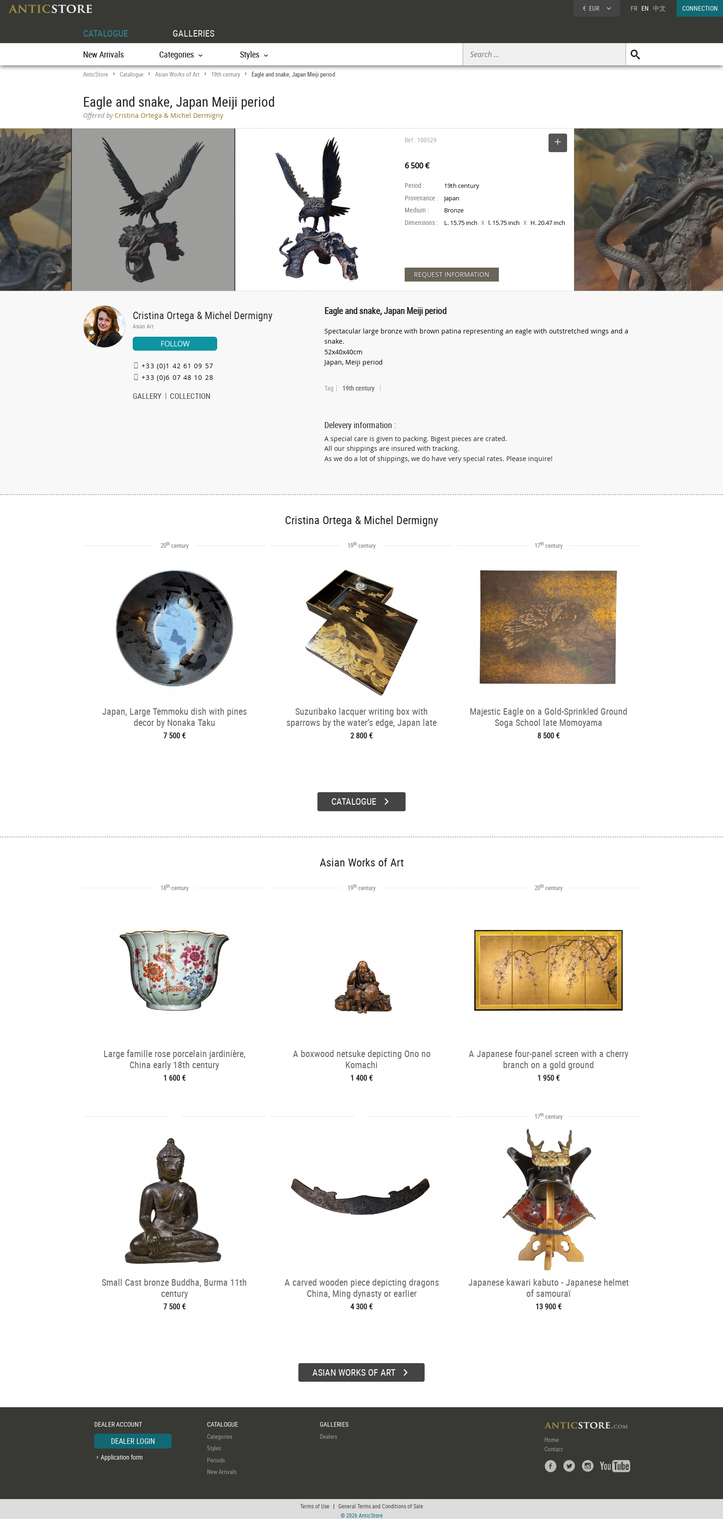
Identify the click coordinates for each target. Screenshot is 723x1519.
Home (551, 1436)
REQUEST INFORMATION (452, 274)
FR (634, 8)
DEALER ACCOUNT (118, 1420)
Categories (219, 1433)
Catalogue (131, 74)
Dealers (328, 1433)
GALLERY (147, 397)
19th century (225, 74)
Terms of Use (314, 1502)
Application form (122, 1453)
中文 (659, 8)
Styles (214, 1445)
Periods (216, 1456)
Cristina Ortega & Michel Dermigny (202, 315)
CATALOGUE (105, 33)
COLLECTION (190, 397)
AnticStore (95, 74)
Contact (553, 1445)
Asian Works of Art (177, 74)
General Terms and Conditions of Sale (380, 1502)
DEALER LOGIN (133, 1437)
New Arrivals (103, 54)
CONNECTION (700, 8)
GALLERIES (193, 33)
